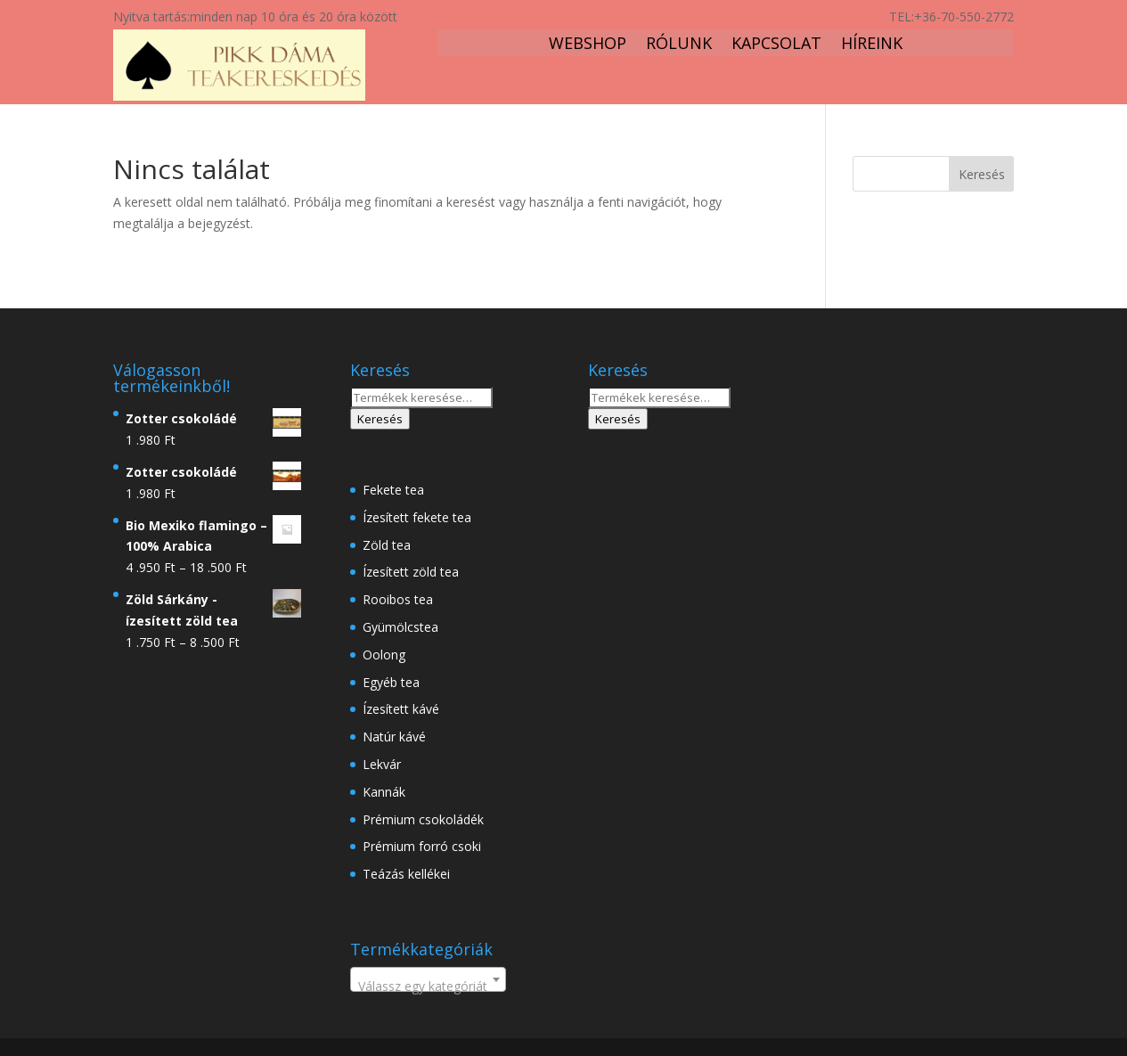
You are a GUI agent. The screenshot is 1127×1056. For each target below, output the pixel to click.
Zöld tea (387, 544)
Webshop (587, 45)
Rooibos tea (398, 599)
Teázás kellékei (406, 873)
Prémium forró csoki (422, 846)
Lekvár (382, 764)
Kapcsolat (776, 45)
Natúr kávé (394, 736)
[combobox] (428, 979)
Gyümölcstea (400, 626)
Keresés (380, 419)
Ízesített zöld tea (411, 571)
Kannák (384, 791)
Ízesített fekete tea (417, 517)
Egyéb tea (391, 682)
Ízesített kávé (401, 708)
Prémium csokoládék (423, 819)
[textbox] (428, 986)
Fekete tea (393, 489)
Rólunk (679, 45)
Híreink (871, 45)
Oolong (384, 654)
